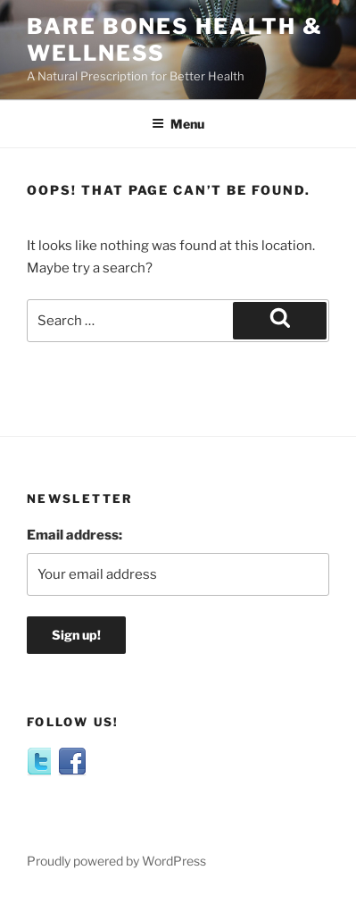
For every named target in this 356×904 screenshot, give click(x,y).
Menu (178, 123)
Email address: (74, 535)
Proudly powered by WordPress (116, 860)
